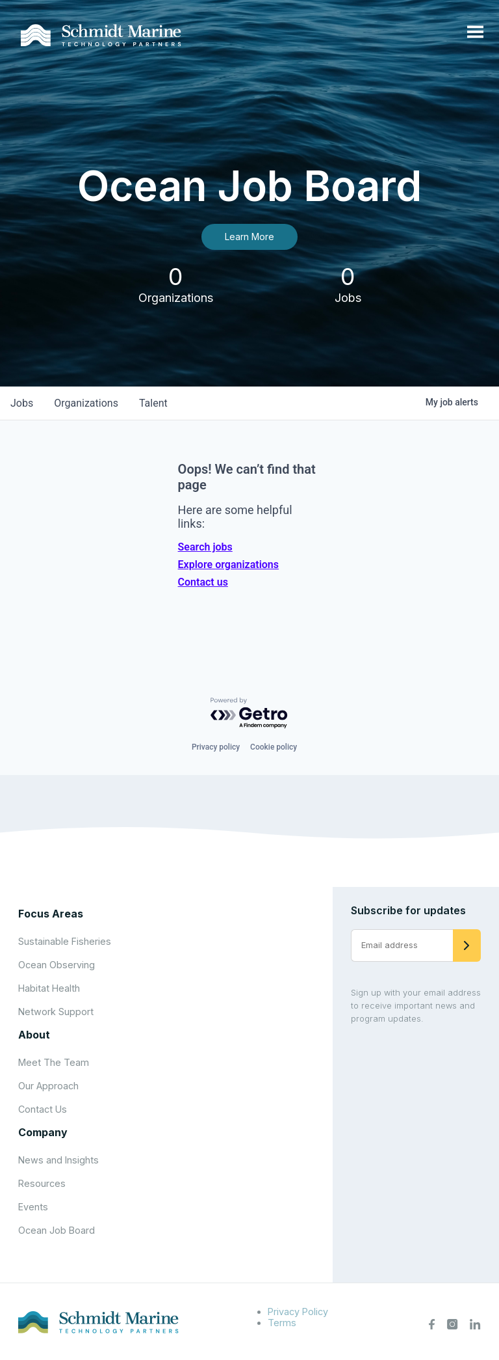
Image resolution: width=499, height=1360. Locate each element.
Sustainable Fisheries (64, 941)
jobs (21, 403)
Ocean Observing (56, 964)
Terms (282, 1322)
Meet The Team (53, 1062)
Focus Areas (50, 913)
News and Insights (58, 1159)
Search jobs (205, 547)
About (34, 1034)
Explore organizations (228, 564)
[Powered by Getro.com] (249, 713)
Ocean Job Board (56, 1230)
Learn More (249, 236)
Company (43, 1132)
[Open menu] (475, 33)
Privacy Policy (298, 1311)
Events (33, 1206)
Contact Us (42, 1109)
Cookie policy (273, 747)
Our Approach (48, 1085)
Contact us (203, 582)
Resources (42, 1183)
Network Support (56, 1011)
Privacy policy (216, 747)
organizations (86, 403)
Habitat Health (49, 988)
